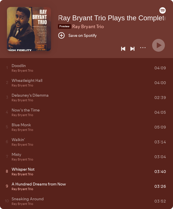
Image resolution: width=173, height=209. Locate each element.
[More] (142, 47)
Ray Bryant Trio (88, 26)
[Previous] (123, 48)
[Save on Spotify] (77, 35)
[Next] (132, 48)
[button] (162, 12)
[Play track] (7, 67)
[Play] (158, 45)
